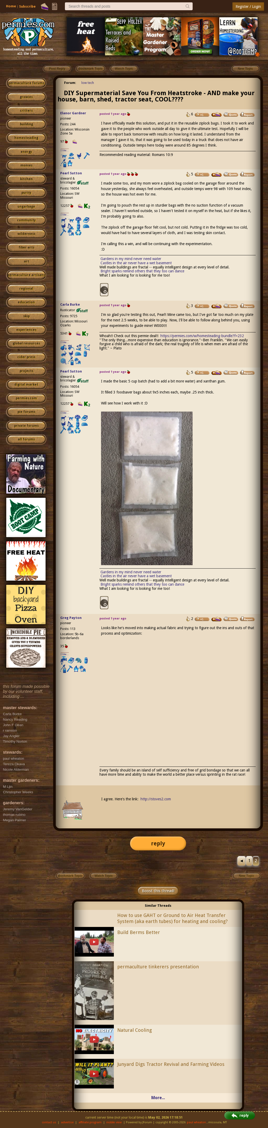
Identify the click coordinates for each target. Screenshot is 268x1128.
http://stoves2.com (156, 799)
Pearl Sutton (71, 173)
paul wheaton (196, 1122)
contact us (49, 1122)
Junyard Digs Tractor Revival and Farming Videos (171, 1064)
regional (26, 288)
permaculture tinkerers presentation (158, 966)
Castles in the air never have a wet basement (136, 263)
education (26, 302)
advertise (67, 1122)
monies (26, 165)
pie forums (26, 412)
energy (26, 152)
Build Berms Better (138, 932)
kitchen (26, 179)
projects (26, 371)
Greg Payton (71, 618)
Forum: (70, 83)
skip (26, 316)
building (26, 124)
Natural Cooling (134, 1030)
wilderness (26, 234)
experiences (26, 330)
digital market (26, 384)
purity (26, 193)
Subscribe (27, 6)
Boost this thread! (158, 890)
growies (26, 97)
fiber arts (26, 247)
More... (158, 1097)
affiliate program (90, 1122)
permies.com (26, 398)
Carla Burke (70, 304)
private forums (26, 426)
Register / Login (248, 6)
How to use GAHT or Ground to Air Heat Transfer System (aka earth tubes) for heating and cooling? (172, 918)
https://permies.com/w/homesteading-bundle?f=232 (202, 336)
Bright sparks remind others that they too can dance (142, 271)
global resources (26, 343)
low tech (87, 83)
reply (158, 843)
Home (11, 6)
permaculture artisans (26, 275)
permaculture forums (26, 83)
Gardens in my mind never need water (130, 259)
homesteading (26, 138)
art (26, 261)
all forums (26, 439)
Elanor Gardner (73, 113)
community (26, 220)
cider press (26, 357)
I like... (65, 150)
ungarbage (26, 206)
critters (26, 110)
